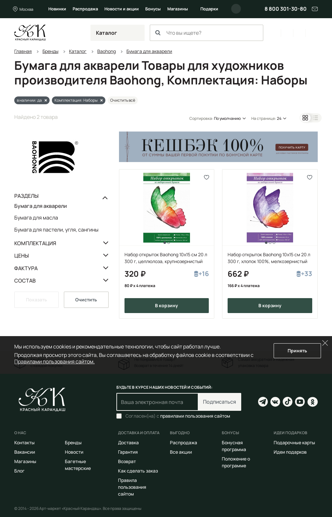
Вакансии (24, 452)
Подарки (209, 9)
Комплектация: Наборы (76, 100)
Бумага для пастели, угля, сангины (56, 229)
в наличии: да (29, 100)
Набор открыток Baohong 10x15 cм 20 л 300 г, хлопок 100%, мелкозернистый (269, 257)
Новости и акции (121, 9)
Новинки (57, 9)
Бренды (73, 442)
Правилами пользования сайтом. (54, 361)
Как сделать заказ (138, 471)
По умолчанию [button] (227, 118)
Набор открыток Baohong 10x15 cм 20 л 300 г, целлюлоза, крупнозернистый (165, 257)
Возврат (127, 461)
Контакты (24, 442)
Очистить (86, 299)
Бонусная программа (234, 445)
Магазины (177, 9)
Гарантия (128, 452)
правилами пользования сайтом (195, 416)
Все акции (181, 452)
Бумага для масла (36, 217)
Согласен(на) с (177, 416)
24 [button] (279, 118)
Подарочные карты (294, 442)
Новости (74, 452)
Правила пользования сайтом (132, 487)
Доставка (128, 442)
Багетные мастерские (78, 464)
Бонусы (153, 9)
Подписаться (219, 401)
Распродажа (85, 9)
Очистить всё (122, 100)
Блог (19, 471)
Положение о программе (236, 462)
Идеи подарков (290, 452)
